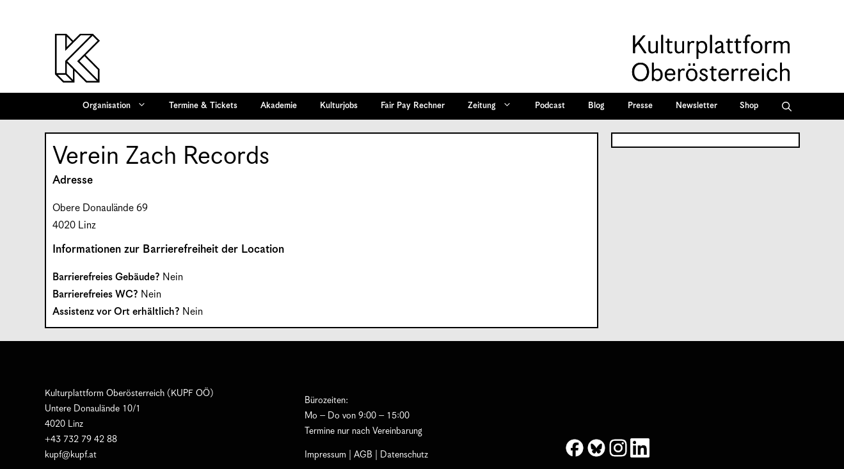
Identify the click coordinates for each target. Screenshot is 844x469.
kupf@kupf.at (71, 455)
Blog (596, 106)
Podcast (550, 106)
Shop (749, 106)
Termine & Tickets (203, 106)
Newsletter (696, 106)
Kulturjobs (339, 106)
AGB (363, 455)
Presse (640, 106)
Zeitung (494, 106)
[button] (787, 106)
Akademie (278, 106)
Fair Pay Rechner (413, 106)
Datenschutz (404, 455)
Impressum (325, 455)
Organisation (119, 106)
